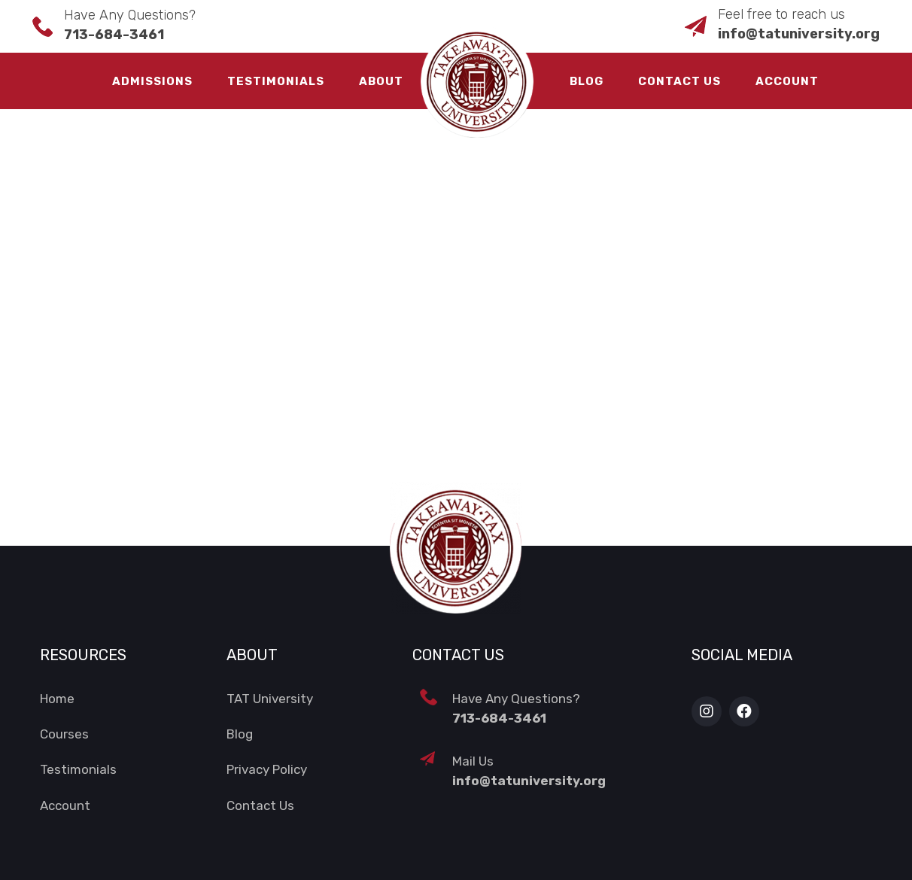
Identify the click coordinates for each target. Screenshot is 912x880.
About (381, 81)
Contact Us (679, 81)
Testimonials (275, 81)
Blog (586, 81)
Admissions (152, 81)
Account (787, 81)
